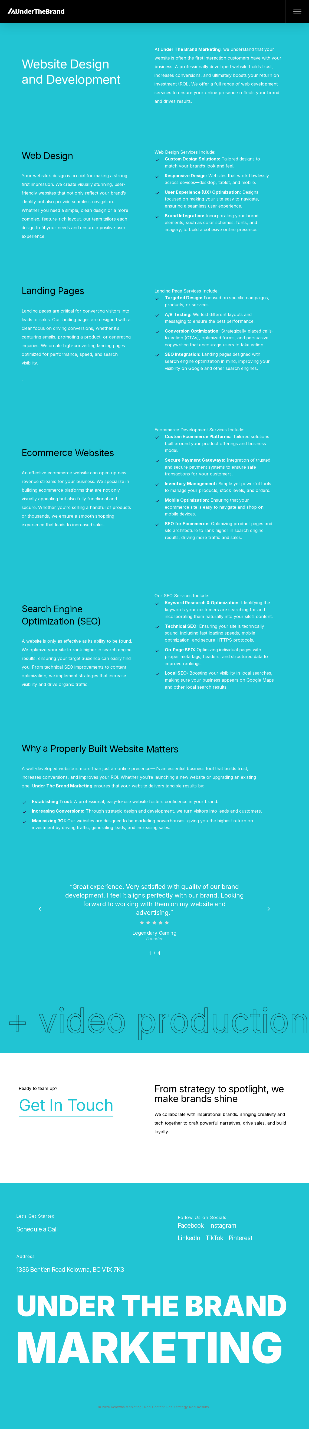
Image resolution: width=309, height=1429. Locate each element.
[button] (297, 11)
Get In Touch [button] (66, 1105)
